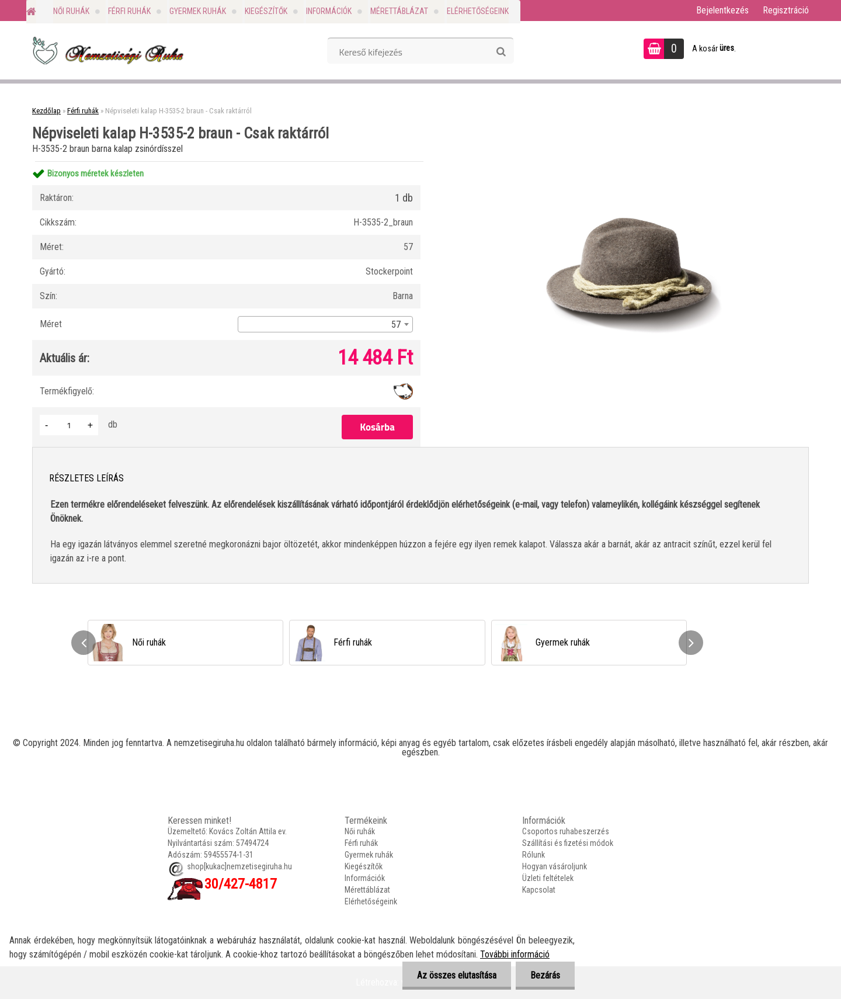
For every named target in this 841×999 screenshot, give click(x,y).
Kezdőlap (46, 110)
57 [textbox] (396, 324)
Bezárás (545, 975)
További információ (515, 954)
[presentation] (83, 642)
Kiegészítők (266, 11)
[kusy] (69, 425)
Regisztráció (786, 10)
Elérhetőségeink (478, 11)
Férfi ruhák (129, 11)
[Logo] (106, 50)
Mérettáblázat (399, 11)
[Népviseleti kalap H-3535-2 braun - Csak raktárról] (628, 161)
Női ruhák (71, 11)
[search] (501, 52)
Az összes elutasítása (456, 975)
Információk (329, 11)
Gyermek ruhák (197, 11)
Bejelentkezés (722, 10)
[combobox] (325, 324)
